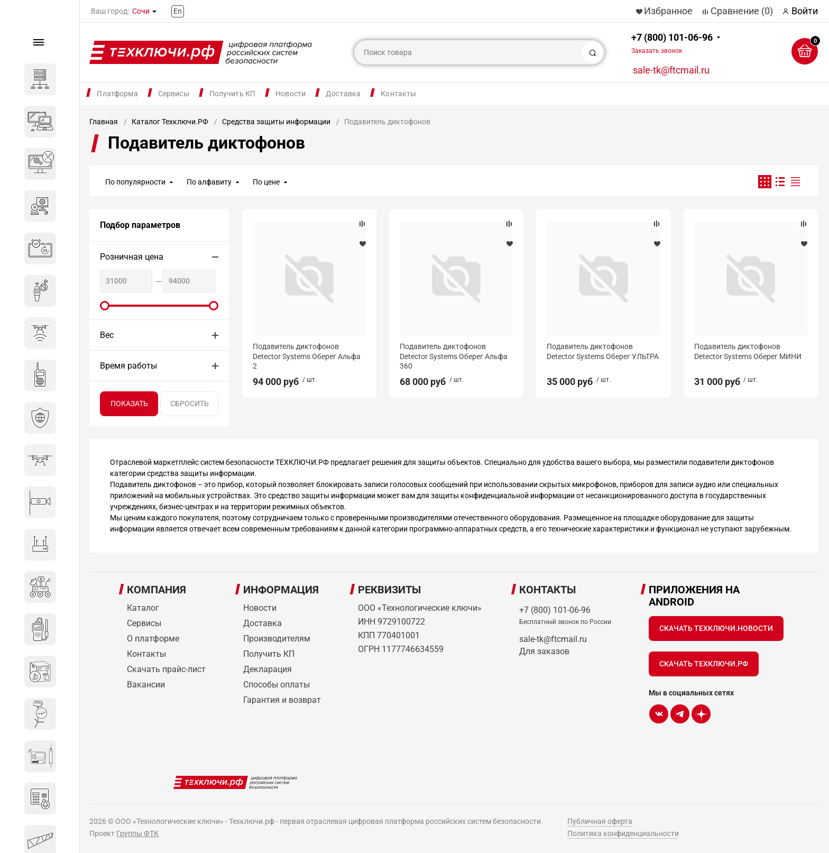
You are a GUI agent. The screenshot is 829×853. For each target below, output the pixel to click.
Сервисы (173, 93)
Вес (107, 335)
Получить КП (232, 93)
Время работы (128, 366)
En (177, 11)
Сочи (141, 11)
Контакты (398, 93)
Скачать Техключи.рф (703, 663)
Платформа (117, 93)
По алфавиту (209, 182)
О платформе (153, 639)
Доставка (343, 93)
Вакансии (146, 685)
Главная (103, 121)
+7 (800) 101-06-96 (672, 43)
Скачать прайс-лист (166, 669)
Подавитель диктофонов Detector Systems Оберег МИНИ (748, 351)
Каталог (143, 608)
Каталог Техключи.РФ (170, 121)
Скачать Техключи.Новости (716, 628)
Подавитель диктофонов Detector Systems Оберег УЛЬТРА (603, 351)
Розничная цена (131, 257)
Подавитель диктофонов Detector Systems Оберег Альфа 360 (454, 356)
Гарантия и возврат (282, 700)
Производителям (276, 639)
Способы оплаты (276, 685)
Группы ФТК (137, 833)
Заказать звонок (656, 50)
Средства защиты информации (276, 121)
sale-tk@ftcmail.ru (671, 70)
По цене (266, 182)
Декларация (267, 669)
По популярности (135, 182)
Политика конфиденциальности (623, 833)
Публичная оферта (599, 821)
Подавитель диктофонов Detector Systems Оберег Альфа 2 (307, 356)
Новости (290, 93)
